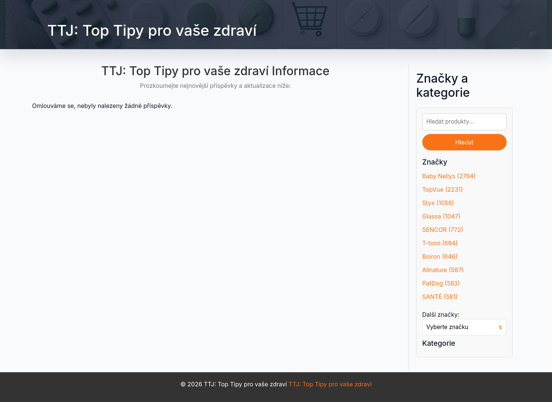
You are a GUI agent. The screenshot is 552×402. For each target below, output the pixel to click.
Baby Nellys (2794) (449, 176)
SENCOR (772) (443, 229)
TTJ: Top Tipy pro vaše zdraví (151, 30)
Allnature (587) (443, 270)
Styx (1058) (438, 203)
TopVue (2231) (442, 189)
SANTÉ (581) (440, 296)
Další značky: (440, 314)
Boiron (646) (440, 256)
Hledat (464, 142)
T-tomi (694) (440, 243)
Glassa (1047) (441, 216)
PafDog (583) (441, 283)
